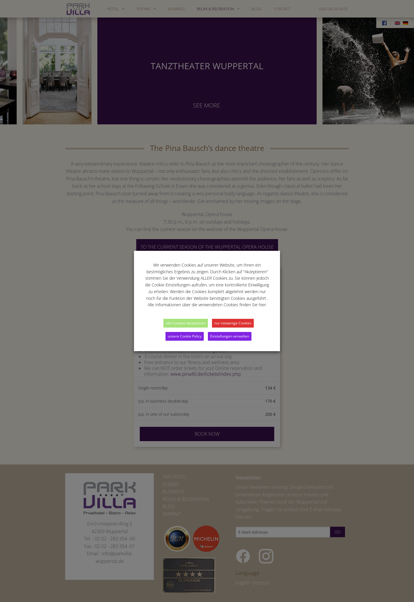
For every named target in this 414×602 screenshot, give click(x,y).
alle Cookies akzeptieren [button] (186, 323)
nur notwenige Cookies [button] (232, 323)
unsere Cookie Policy (184, 336)
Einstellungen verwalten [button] (229, 336)
